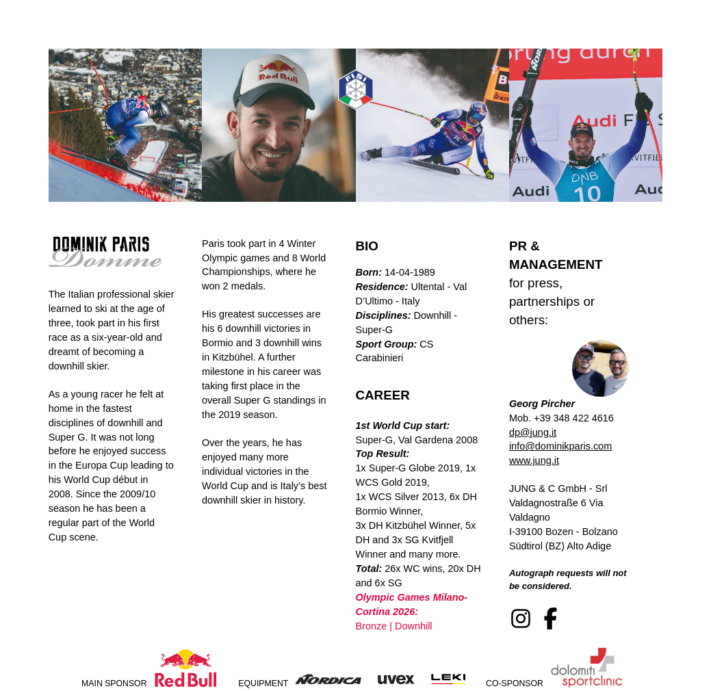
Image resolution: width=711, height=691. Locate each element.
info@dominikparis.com (560, 446)
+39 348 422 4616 (574, 418)
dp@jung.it (532, 432)
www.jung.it (534, 460)
